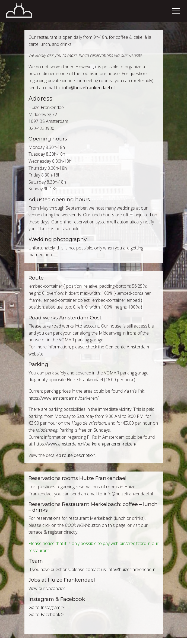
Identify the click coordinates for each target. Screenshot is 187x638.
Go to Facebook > (46, 614)
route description (78, 455)
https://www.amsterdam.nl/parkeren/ (63, 398)
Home (25, 11)
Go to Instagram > (46, 607)
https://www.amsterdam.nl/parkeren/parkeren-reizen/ (85, 444)
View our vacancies (46, 588)
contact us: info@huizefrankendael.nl (120, 569)
